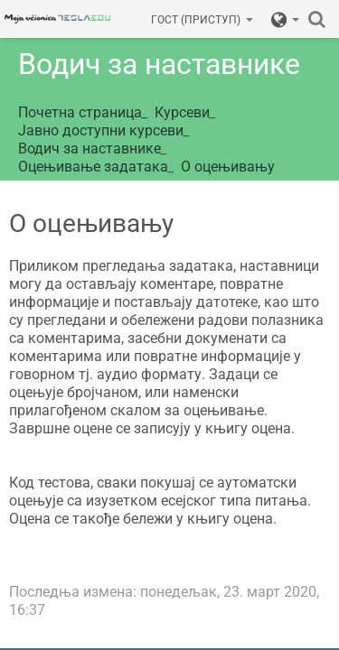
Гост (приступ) (202, 20)
